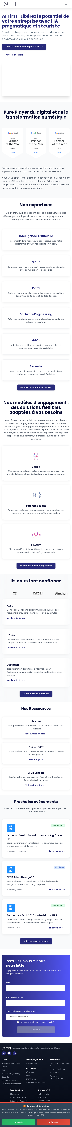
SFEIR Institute (32, 1079)
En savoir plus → (57, 851)
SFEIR (28, 1075)
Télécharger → (36, 759)
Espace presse (44, 1101)
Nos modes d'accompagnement (36, 565)
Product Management (11, 1084)
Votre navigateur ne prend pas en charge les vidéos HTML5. (36, 79)
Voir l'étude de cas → (17, 618)
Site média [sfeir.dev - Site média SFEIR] (14, 1094)
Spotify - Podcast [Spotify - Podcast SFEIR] (18, 1101)
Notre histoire (43, 1094)
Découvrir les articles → (36, 733)
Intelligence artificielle (11, 1063)
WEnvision (30, 1072)
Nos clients (54, 1072)
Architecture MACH (10, 1080)
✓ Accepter (18, 1122)
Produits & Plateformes (36, 1082)
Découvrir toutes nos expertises (36, 387)
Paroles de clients (57, 1069)
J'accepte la (37, 1022)
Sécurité (5, 1077)
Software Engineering (11, 1073)
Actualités (42, 1097)
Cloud (4, 1067)
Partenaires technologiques (56, 1077)
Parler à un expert (14, 54)
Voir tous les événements (36, 941)
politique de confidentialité (42, 1022)
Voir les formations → (36, 785)
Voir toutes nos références (36, 693)
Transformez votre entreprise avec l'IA (24, 46)
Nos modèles (31, 1063)
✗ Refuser (53, 1122)
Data (4, 1070)
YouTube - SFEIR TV (19, 1097)
